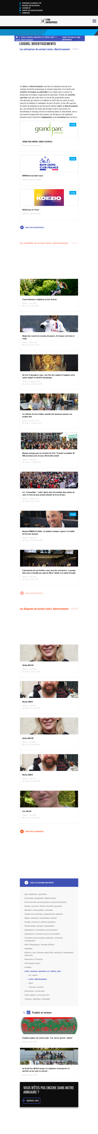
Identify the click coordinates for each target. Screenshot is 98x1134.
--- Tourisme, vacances (35, 987)
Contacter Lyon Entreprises (31, 10)
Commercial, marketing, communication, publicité (44, 914)
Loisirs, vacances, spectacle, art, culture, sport (37, 37)
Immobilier (28, 948)
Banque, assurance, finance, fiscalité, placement (43, 906)
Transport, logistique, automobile (37, 999)
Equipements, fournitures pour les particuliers (42, 933)
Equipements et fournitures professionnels (41, 929)
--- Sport (29, 983)
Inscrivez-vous (33, 1100)
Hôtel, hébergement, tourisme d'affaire (39, 944)
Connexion (24, 13)
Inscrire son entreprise (29, 5)
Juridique (28, 967)
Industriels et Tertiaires (34, 959)
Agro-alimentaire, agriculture (36, 894)
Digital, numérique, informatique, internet (41, 918)
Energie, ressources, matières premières (40, 922)
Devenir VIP (25, 8)
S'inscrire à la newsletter (30, 3)
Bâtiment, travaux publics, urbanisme (39, 910)
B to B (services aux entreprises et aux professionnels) (45, 902)
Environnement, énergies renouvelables (39, 926)
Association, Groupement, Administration (40, 898)
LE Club (73, 124)
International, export (32, 963)
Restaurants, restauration (35, 991)
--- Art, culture (32, 975)
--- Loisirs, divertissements (36, 979)
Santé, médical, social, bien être (37, 995)
